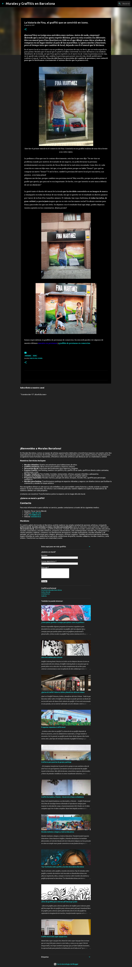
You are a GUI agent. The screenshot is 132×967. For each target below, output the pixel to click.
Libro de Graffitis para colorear (51, 657)
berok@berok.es (35, 515)
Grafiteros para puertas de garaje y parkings (56, 762)
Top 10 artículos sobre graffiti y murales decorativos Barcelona (62, 867)
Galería (44, 596)
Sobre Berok (45, 592)
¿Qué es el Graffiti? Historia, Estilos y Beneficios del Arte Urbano (63, 692)
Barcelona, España (36, 358)
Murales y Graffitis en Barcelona (30, 3)
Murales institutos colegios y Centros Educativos (57, 832)
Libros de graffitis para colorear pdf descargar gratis (59, 902)
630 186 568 (36, 513)
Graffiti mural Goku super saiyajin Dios (54, 936)
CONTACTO (45, 594)
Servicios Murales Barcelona (51, 590)
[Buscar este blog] (119, 3)
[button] (25, 29)
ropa (35, 355)
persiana (28, 355)
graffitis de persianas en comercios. (74, 343)
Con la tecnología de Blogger (66, 964)
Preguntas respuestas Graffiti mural (53, 727)
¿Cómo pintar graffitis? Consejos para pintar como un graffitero (62, 622)
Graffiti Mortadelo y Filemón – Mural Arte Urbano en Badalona (62, 797)
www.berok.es (36, 517)
